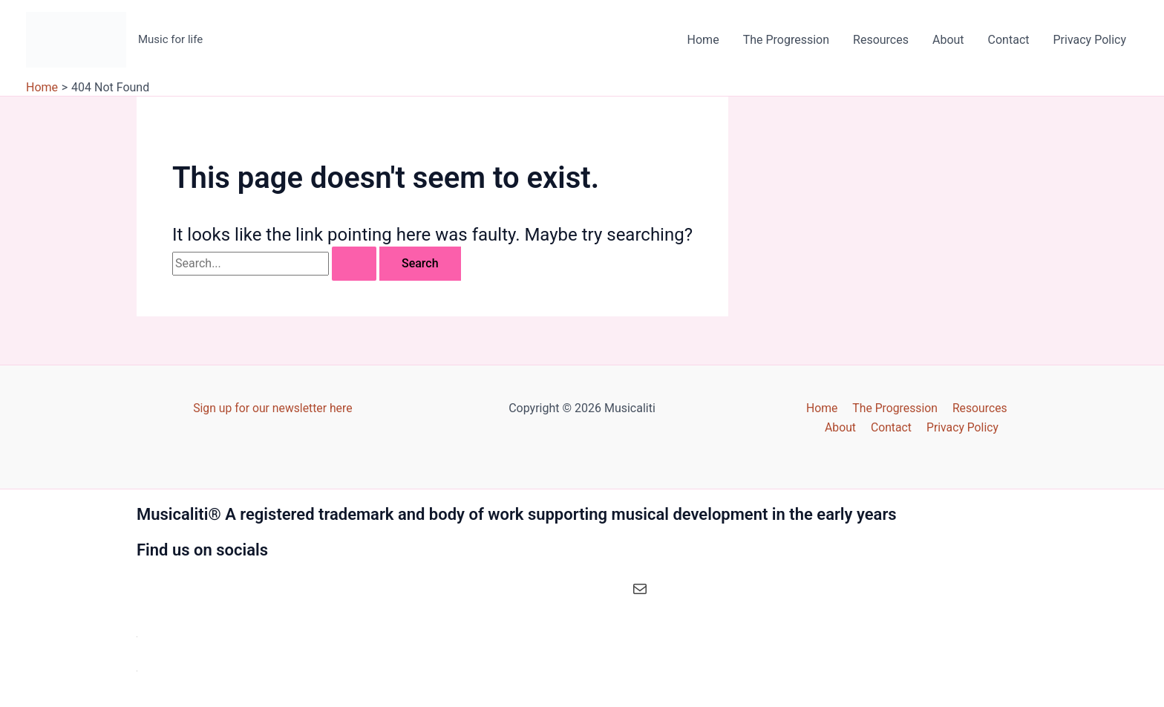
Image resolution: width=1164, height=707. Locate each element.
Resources (881, 40)
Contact (1009, 40)
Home (703, 40)
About (948, 40)
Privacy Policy (1090, 40)
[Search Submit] (354, 264)
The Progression (786, 40)
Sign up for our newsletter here (272, 407)
